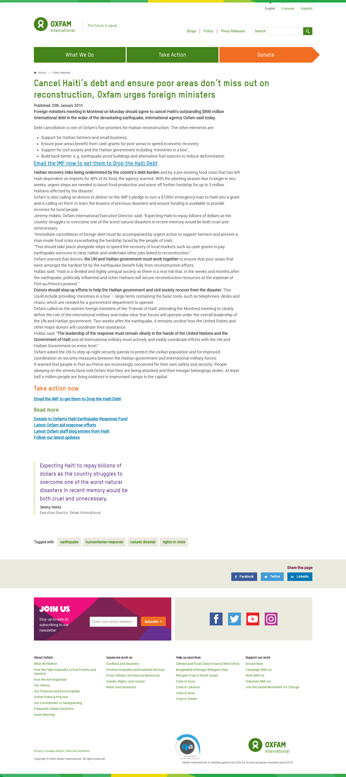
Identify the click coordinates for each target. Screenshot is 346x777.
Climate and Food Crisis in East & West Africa (207, 664)
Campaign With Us (258, 670)
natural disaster (142, 542)
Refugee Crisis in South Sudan (197, 675)
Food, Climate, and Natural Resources (133, 675)
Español (306, 8)
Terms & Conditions (78, 751)
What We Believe (45, 664)
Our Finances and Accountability (57, 691)
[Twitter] (272, 576)
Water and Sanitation (121, 687)
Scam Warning (44, 714)
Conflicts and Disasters (122, 664)
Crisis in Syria (185, 693)
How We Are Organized (50, 679)
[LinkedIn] (299, 576)
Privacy (38, 751)
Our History (42, 685)
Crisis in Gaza (185, 681)
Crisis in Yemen (186, 699)
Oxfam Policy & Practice (51, 697)
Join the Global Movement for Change (272, 687)
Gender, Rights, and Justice (125, 681)
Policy (208, 31)
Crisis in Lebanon (188, 687)
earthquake (69, 542)
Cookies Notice (54, 751)
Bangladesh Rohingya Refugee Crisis (202, 670)
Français (288, 8)
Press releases (61, 72)
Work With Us (254, 675)
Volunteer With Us (258, 681)
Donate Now (254, 664)
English (270, 8)
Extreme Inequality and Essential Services (135, 670)
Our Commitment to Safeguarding (58, 703)
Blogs (191, 31)
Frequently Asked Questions (54, 708)
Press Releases (233, 31)
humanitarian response (104, 542)
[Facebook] (244, 576)
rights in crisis (174, 542)
